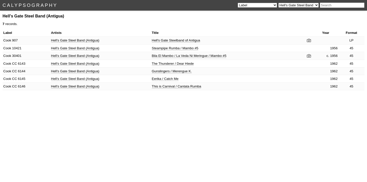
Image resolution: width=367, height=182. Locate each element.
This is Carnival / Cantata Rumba (176, 86)
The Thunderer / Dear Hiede (173, 63)
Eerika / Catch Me (165, 79)
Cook (7, 40)
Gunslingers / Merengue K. (172, 71)
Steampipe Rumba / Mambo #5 (175, 48)
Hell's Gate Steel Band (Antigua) (75, 40)
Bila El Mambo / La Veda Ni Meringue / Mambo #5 (189, 56)
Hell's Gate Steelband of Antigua (176, 40)
